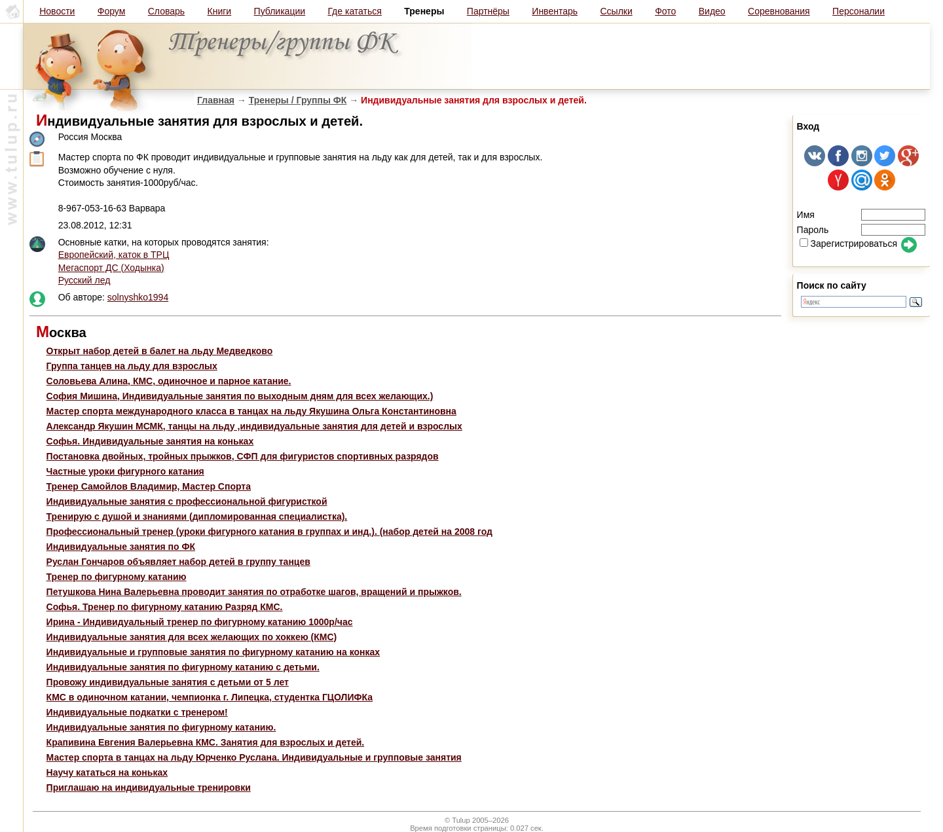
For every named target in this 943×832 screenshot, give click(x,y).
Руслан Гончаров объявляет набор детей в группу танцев (178, 561)
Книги (220, 11)
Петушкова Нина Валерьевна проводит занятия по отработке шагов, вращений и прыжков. (254, 592)
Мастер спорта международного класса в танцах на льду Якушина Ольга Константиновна (251, 411)
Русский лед (84, 280)
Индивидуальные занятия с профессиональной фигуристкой (186, 501)
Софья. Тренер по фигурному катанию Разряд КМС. (164, 607)
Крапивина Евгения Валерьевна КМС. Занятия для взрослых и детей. (205, 742)
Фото (665, 11)
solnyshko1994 (137, 297)
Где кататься (354, 11)
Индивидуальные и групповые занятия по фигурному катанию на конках (213, 652)
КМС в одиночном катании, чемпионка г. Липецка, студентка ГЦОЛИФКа (209, 697)
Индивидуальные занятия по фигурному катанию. (161, 727)
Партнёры (488, 11)
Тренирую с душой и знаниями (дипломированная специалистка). (197, 516)
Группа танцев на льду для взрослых (131, 366)
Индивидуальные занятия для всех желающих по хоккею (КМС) (191, 637)
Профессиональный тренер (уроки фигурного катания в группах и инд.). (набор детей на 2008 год (269, 531)
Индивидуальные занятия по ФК (120, 546)
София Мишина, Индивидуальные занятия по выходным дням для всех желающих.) (240, 396)
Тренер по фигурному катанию (116, 576)
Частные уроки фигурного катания (125, 471)
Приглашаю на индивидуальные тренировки (148, 787)
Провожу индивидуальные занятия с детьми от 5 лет (167, 682)
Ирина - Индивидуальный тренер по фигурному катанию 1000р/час (199, 622)
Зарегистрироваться (848, 243)
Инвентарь (555, 11)
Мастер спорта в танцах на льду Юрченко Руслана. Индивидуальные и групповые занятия (254, 757)
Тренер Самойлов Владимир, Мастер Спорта (148, 486)
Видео (712, 11)
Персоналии (858, 11)
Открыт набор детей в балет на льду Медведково (159, 351)
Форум (112, 11)
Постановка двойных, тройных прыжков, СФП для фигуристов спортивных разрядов (242, 456)
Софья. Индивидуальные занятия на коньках (150, 441)
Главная (215, 100)
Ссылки (616, 11)
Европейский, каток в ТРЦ (114, 254)
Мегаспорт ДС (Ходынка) (111, 267)
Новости (57, 11)
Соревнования (779, 11)
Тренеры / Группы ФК (298, 100)
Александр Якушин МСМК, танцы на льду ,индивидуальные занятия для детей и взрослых (254, 426)
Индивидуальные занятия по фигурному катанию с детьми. (183, 667)
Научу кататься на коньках (107, 772)
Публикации (279, 11)
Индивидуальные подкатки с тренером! (137, 712)
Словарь (166, 11)
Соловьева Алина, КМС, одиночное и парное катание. (168, 381)
